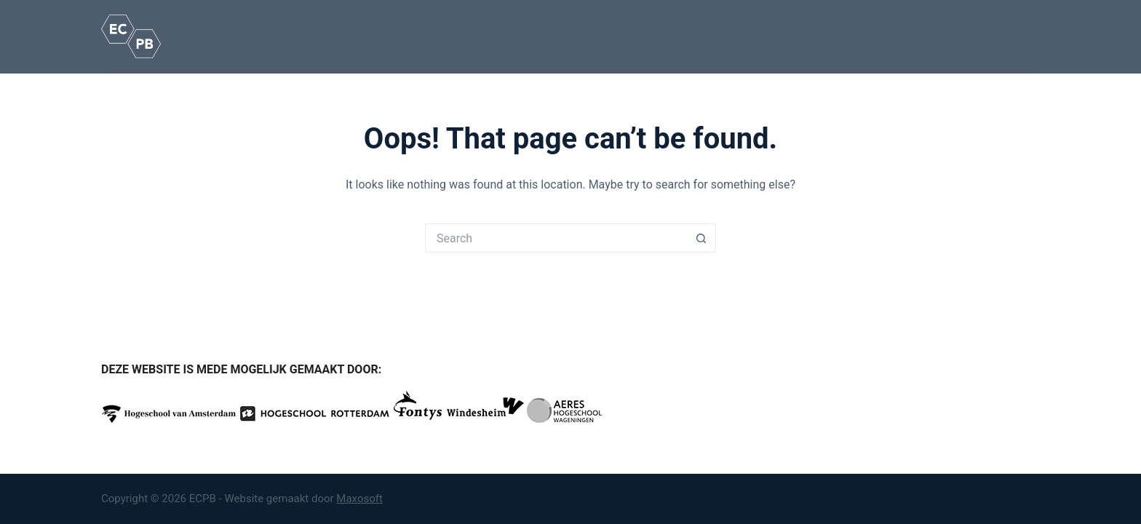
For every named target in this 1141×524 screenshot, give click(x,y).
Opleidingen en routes (431, 36)
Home (256, 36)
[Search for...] (556, 238)
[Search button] (701, 238)
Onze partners (698, 36)
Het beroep (322, 36)
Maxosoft (359, 498)
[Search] (1034, 36)
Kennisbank (542, 36)
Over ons (621, 36)
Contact (872, 36)
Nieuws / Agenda (788, 36)
